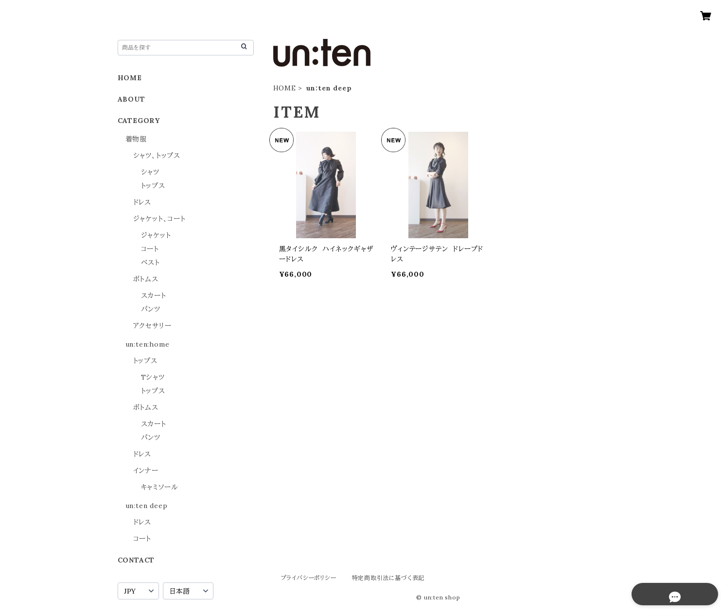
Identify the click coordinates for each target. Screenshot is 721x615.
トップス (153, 185)
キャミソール (159, 487)
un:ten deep (146, 505)
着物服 (136, 139)
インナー (145, 470)
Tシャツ (153, 377)
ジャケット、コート (159, 218)
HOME (284, 88)
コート (150, 249)
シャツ (150, 172)
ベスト (150, 262)
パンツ (150, 309)
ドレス (142, 202)
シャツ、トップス (156, 155)
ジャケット (156, 235)
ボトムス (145, 279)
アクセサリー (152, 325)
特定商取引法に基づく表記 (388, 577)
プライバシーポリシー (308, 577)
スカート (153, 295)
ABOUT (131, 99)
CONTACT (136, 560)
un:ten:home (147, 344)
